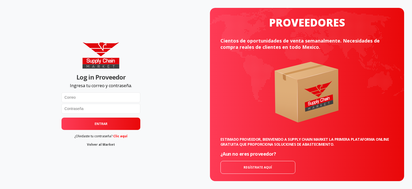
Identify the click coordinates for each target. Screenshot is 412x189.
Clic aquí (120, 136)
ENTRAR (101, 124)
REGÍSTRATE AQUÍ (258, 167)
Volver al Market (101, 144)
